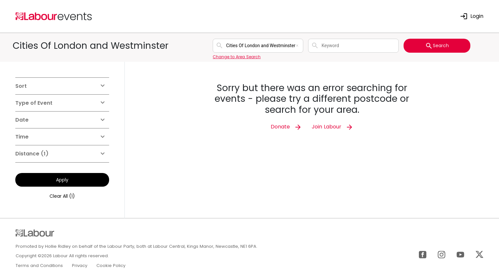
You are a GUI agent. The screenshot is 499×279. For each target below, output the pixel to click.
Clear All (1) (62, 196)
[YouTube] (460, 254)
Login (471, 16)
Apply (62, 180)
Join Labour (332, 126)
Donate (286, 126)
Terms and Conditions (39, 265)
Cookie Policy (110, 265)
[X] (479, 254)
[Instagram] (441, 254)
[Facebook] (422, 254)
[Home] (54, 16)
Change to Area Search (237, 57)
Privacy (79, 265)
